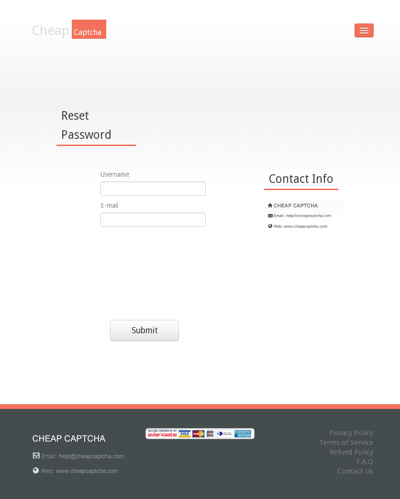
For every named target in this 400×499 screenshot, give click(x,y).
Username (114, 174)
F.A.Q (364, 461)
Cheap (69, 30)
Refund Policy (351, 452)
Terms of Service (346, 442)
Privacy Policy (351, 433)
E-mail (109, 205)
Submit (145, 330)
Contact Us (355, 471)
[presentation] (139, 271)
